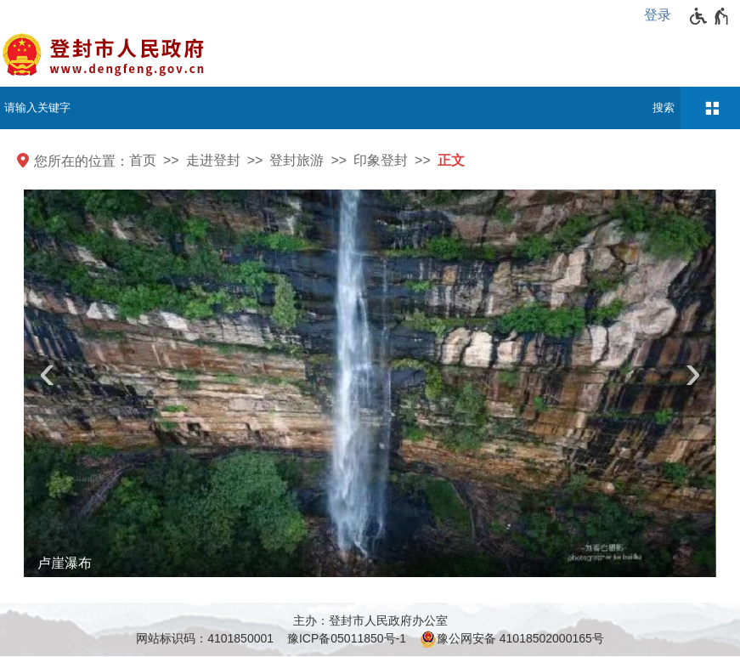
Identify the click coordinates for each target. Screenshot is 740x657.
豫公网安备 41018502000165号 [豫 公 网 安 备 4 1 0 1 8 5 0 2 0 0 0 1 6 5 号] (512, 639)
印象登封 (380, 160)
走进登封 (213, 160)
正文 (451, 160)
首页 (142, 160)
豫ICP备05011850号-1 (346, 638)
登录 (657, 15)
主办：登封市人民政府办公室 (370, 620)
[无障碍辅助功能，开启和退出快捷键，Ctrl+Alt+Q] (710, 16)
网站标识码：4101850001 (205, 638)
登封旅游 (296, 160)
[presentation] (47, 378)
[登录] (661, 15)
